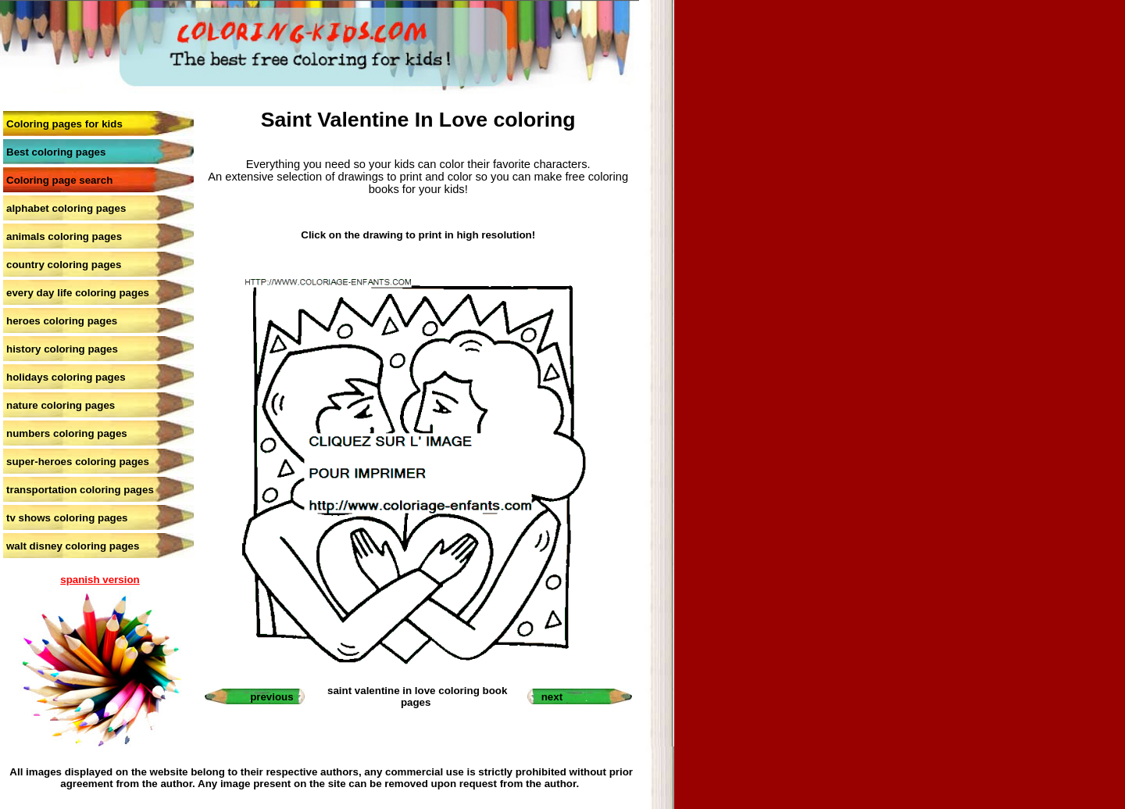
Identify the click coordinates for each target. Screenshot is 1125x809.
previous (272, 697)
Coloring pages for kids (64, 124)
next (551, 697)
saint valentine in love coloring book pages (417, 696)
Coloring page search (59, 180)
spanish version (99, 579)
